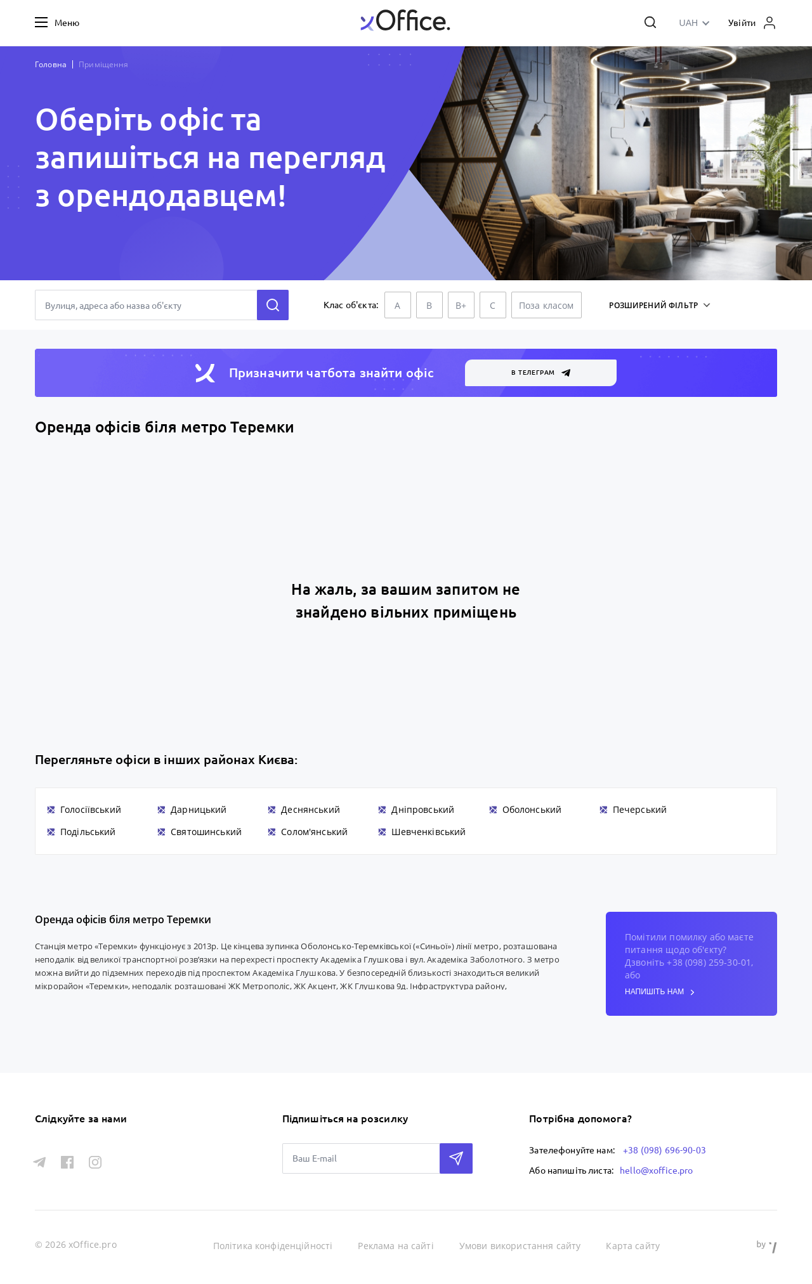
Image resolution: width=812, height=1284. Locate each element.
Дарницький (199, 809)
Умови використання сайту (520, 1246)
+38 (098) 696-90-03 (664, 1150)
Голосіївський (90, 809)
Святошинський (206, 832)
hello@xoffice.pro (656, 1170)
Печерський (640, 809)
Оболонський (532, 809)
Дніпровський (422, 809)
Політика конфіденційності (273, 1246)
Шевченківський (428, 832)
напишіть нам (660, 992)
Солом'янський (314, 832)
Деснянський (310, 809)
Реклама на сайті (395, 1246)
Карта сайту (633, 1246)
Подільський (88, 832)
